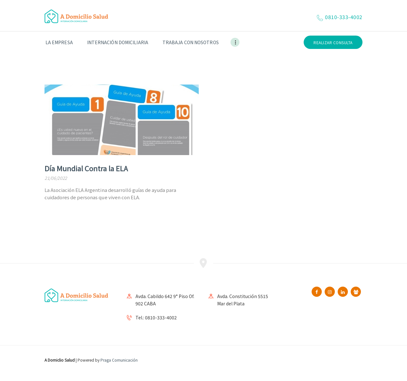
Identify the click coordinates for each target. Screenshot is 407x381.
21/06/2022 (56, 178)
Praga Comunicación (119, 360)
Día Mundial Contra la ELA (86, 168)
